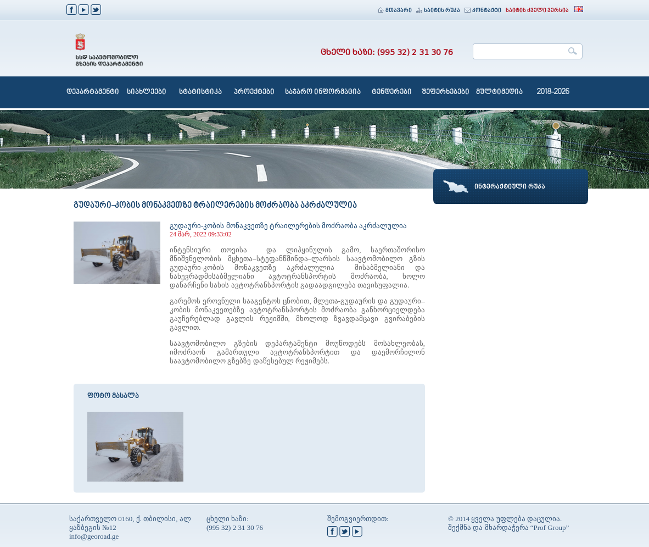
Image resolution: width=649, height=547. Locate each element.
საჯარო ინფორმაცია (323, 92)
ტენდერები (392, 92)
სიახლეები (146, 92)
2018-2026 (553, 92)
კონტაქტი (483, 10)
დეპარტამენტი (92, 92)
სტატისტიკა (200, 92)
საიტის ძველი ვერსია (537, 10)
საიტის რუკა (438, 10)
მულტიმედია (499, 92)
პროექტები (254, 92)
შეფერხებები (445, 92)
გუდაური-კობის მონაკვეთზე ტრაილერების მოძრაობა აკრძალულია (288, 226)
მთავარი (395, 10)
